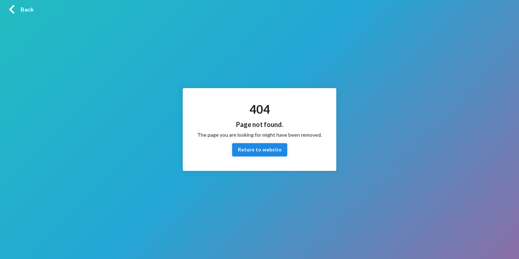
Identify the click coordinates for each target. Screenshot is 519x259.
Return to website (259, 149)
